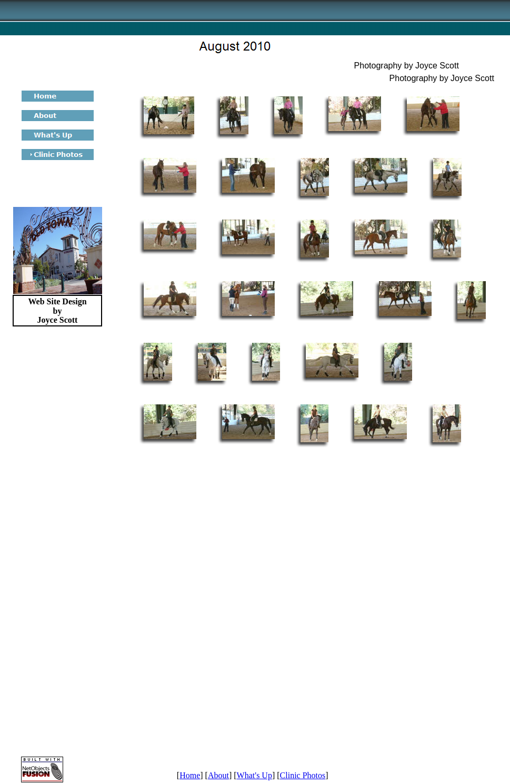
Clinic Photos (303, 775)
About (218, 775)
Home (189, 775)
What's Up (254, 775)
